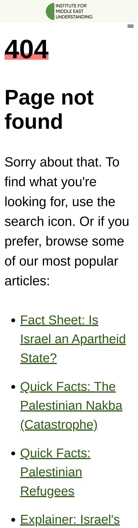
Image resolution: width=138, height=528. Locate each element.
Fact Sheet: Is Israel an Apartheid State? (73, 339)
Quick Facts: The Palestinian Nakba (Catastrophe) (71, 405)
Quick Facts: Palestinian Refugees (55, 472)
